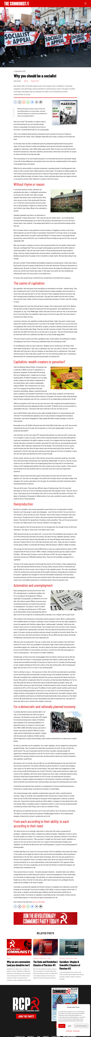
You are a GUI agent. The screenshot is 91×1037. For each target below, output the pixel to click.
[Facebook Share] (15, 102)
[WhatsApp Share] (28, 102)
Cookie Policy (69, 1031)
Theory (26, 81)
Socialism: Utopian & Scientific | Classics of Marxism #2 (69, 965)
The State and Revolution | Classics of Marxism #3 (45, 963)
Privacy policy (76, 1031)
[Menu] (85, 3)
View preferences (81, 1026)
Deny (69, 1026)
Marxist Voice (43, 958)
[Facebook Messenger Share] (32, 102)
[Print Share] (40, 102)
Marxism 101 (35, 81)
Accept (62, 1026)
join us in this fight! (39, 902)
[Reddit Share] (23, 102)
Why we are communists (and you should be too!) (18, 963)
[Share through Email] (36, 102)
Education (36, 958)
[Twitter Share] (19, 102)
